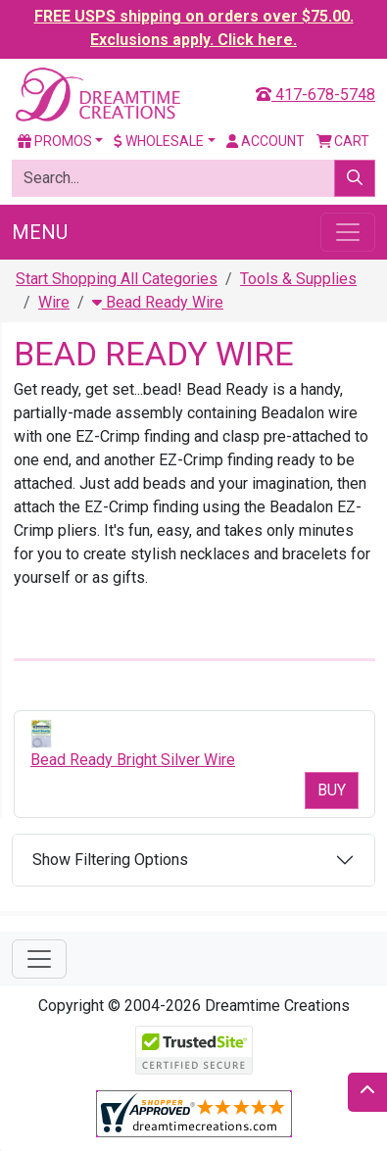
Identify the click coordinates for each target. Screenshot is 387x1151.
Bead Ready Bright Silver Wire (132, 759)
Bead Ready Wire (157, 302)
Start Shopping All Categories (117, 278)
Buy (331, 790)
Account (265, 141)
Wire (54, 302)
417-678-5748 (315, 94)
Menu (40, 232)
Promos (55, 141)
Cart (343, 141)
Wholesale (159, 141)
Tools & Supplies (298, 278)
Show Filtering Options (110, 859)
